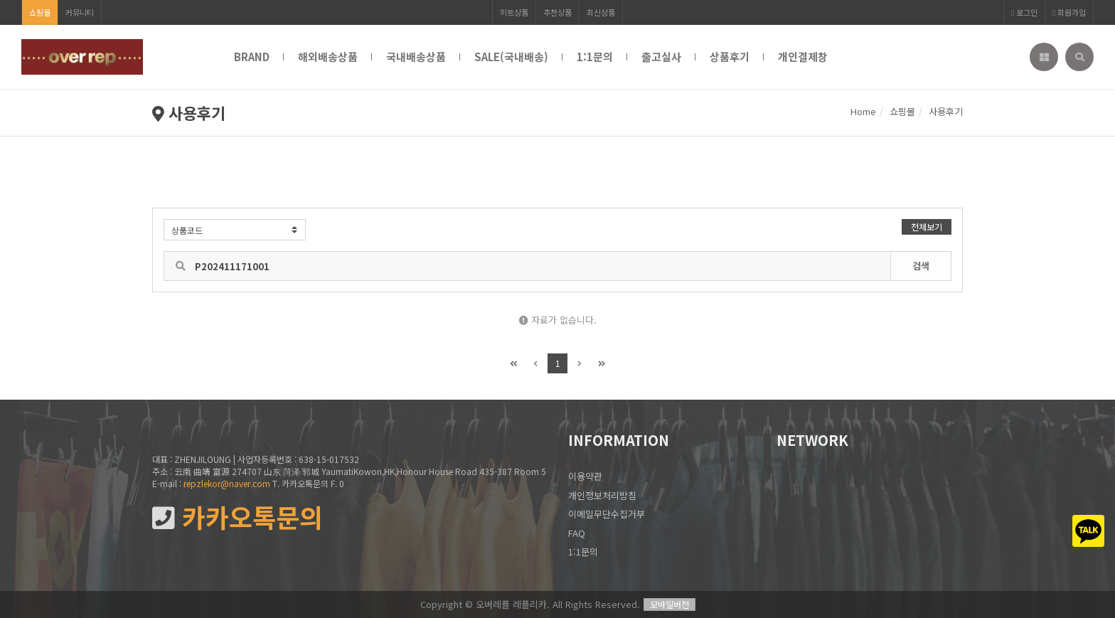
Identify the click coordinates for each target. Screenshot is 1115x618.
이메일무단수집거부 (606, 514)
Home (863, 111)
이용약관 (585, 476)
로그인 (1024, 12)
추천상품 (557, 12)
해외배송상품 (328, 56)
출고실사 (661, 56)
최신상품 (601, 12)
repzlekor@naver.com (226, 483)
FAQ (576, 533)
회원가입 (1069, 12)
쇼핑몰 (39, 12)
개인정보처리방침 (602, 495)
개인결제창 (803, 56)
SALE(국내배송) (511, 56)
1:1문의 (595, 56)
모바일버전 (669, 604)
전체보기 (926, 226)
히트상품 (514, 12)
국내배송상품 (416, 56)
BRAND (252, 56)
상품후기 (729, 56)
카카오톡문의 (237, 517)
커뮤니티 (79, 12)
